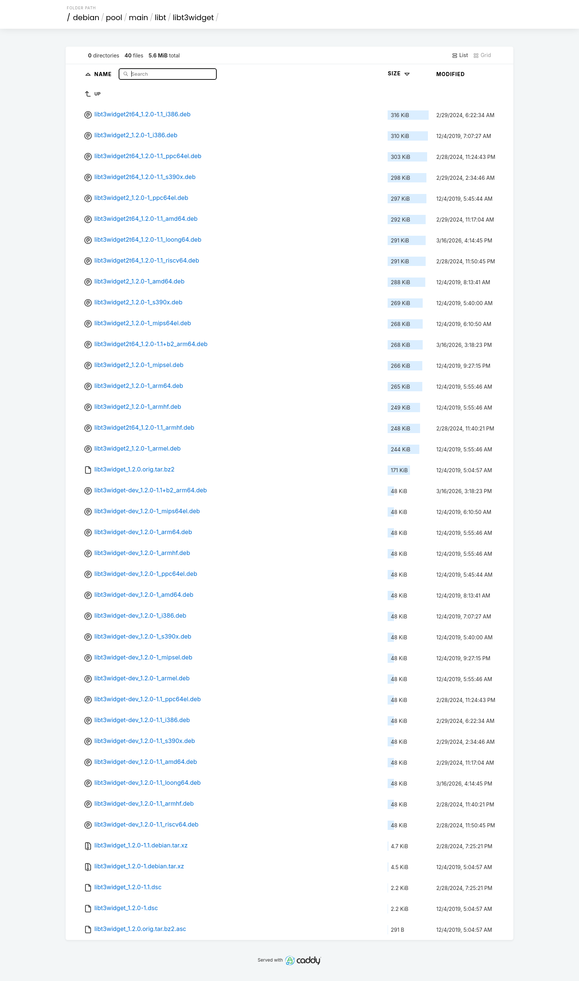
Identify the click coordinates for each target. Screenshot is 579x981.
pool (114, 17)
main (138, 17)
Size (399, 73)
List (460, 55)
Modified (450, 74)
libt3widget (193, 17)
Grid (482, 55)
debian (86, 17)
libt (160, 17)
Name (103, 73)
